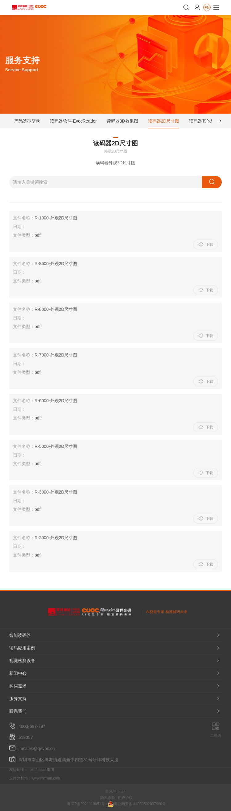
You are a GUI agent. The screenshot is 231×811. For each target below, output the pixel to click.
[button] (217, 122)
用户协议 (125, 798)
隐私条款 (107, 798)
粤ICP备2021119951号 (86, 804)
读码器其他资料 (204, 122)
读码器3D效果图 (122, 122)
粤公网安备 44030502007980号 (137, 804)
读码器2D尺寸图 (163, 122)
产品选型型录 (27, 122)
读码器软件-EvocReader (73, 122)
